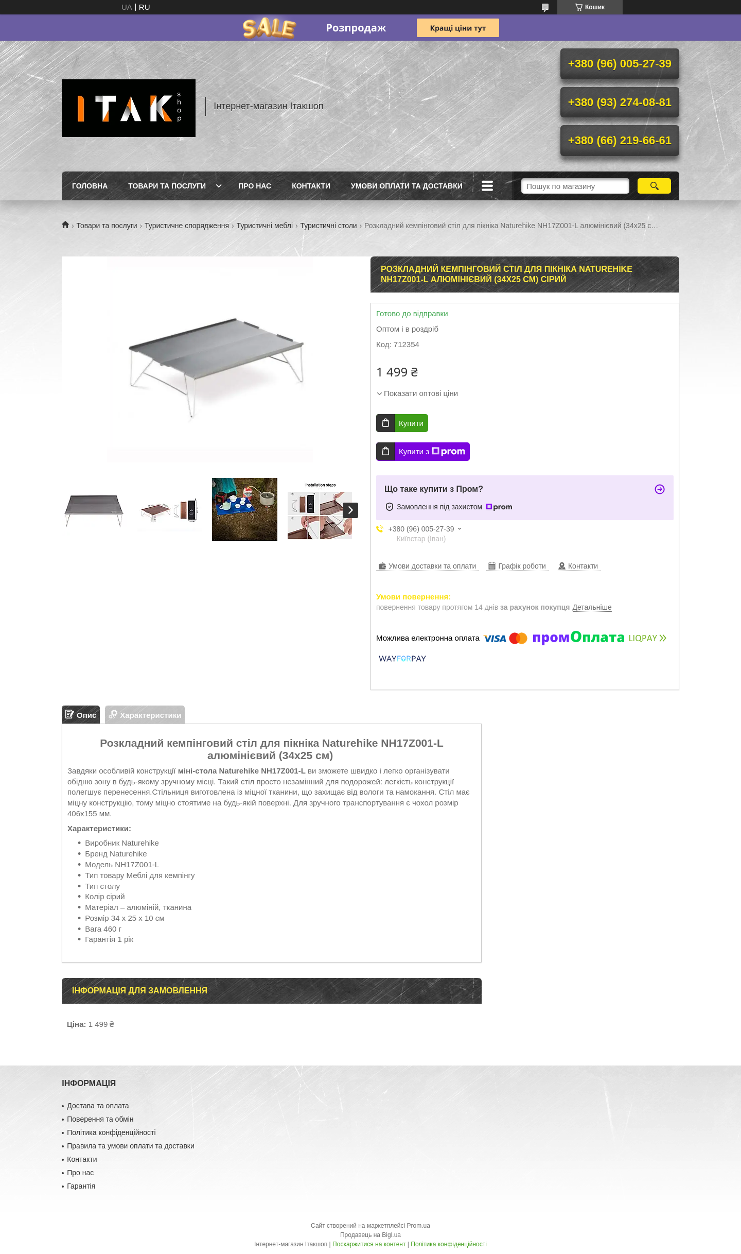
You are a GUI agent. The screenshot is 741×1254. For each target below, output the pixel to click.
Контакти (311, 186)
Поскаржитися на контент (368, 1244)
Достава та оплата (98, 1106)
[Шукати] (654, 186)
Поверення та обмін (100, 1119)
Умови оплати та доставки (407, 186)
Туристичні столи (328, 225)
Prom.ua (418, 1225)
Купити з (432, 451)
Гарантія (81, 1186)
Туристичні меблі (265, 225)
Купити (411, 423)
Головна (90, 186)
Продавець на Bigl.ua (370, 1235)
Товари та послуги (167, 186)
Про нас (254, 186)
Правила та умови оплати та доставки (131, 1146)
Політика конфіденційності (111, 1132)
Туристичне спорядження (187, 225)
